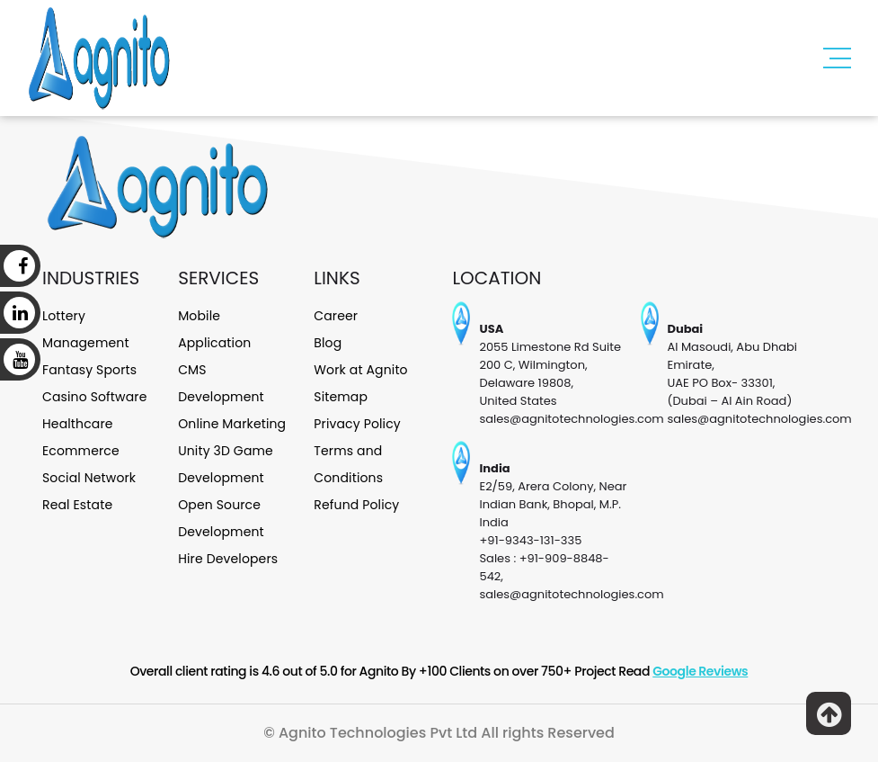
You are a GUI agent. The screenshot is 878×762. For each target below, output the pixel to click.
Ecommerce (81, 451)
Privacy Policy (357, 424)
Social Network (89, 478)
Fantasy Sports (89, 370)
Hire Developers (228, 559)
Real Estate (77, 505)
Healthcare (77, 424)
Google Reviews (700, 671)
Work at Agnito (360, 370)
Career (336, 316)
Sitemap (341, 397)
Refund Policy (356, 505)
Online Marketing (232, 424)
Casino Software (94, 397)
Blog (327, 343)
